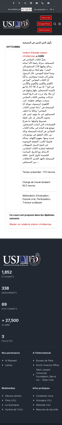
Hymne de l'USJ (14, 409)
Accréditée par (20, 9)
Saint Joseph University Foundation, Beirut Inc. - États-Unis (46, 374)
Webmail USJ (43, 405)
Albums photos (13, 395)
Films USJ (10, 400)
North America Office (47, 365)
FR (52, 9)
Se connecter (41, 9)
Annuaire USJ (44, 400)
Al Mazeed (11, 360)
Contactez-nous (44, 395)
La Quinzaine (12, 405)
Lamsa (8, 365)
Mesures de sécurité (47, 409)
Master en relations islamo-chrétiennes (30, 224)
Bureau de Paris (44, 360)
